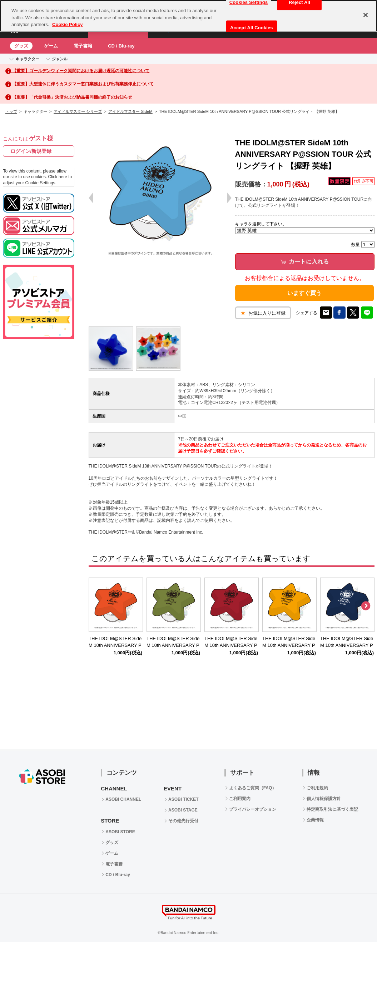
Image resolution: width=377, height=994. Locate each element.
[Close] (365, 15)
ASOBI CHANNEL (123, 799)
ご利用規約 (317, 787)
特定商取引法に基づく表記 (332, 809)
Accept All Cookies (251, 27)
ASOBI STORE (120, 831)
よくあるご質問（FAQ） (253, 787)
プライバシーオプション (252, 809)
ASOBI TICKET (183, 799)
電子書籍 (83, 46)
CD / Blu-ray (121, 46)
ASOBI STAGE (183, 810)
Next (365, 606)
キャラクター (27, 59)
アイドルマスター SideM (130, 111)
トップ (11, 111)
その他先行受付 (183, 820)
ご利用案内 (239, 798)
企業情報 (315, 820)
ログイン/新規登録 (31, 151)
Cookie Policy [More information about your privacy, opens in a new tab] (67, 24)
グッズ (21, 46)
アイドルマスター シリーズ (78, 111)
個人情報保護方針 (324, 798)
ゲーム (51, 46)
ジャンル (60, 59)
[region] (188, 16)
